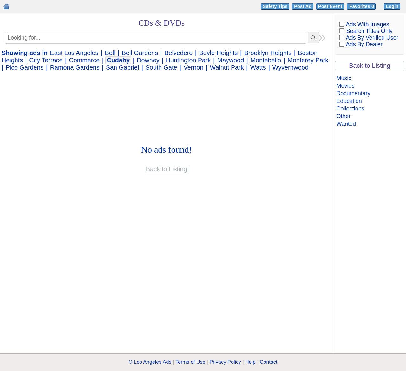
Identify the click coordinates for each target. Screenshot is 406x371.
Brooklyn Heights (268, 52)
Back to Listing (369, 65)
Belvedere (178, 52)
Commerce (84, 60)
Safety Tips (275, 6)
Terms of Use (190, 362)
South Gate (161, 67)
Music (344, 78)
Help (250, 362)
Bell (110, 52)
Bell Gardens (140, 52)
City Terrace (45, 60)
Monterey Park (307, 60)
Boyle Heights (218, 52)
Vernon (194, 67)
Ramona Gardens (75, 67)
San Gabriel (122, 67)
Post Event (330, 6)
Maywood (230, 60)
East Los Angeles (74, 52)
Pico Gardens (25, 67)
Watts (258, 67)
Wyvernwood (290, 67)
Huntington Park (188, 60)
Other (344, 116)
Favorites (362, 6)
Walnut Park (227, 67)
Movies (346, 86)
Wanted (346, 124)
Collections (350, 108)
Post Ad (302, 6)
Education (349, 101)
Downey (148, 60)
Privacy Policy (225, 362)
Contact (268, 362)
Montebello (266, 60)
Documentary (353, 93)
